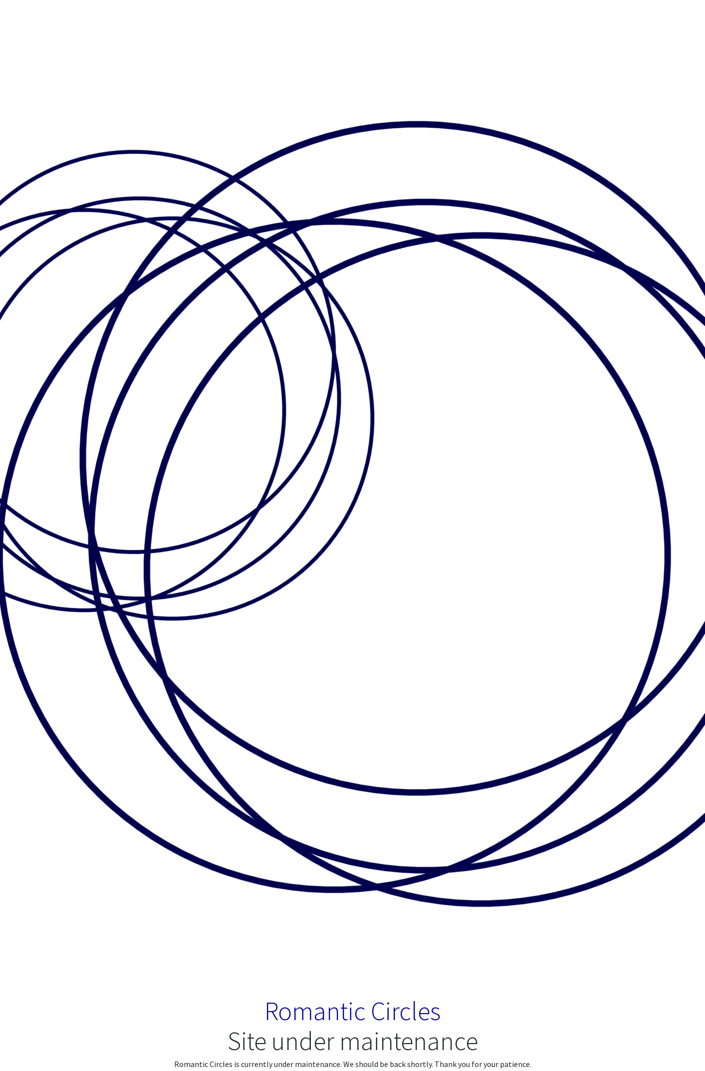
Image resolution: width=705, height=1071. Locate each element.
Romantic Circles (352, 1011)
